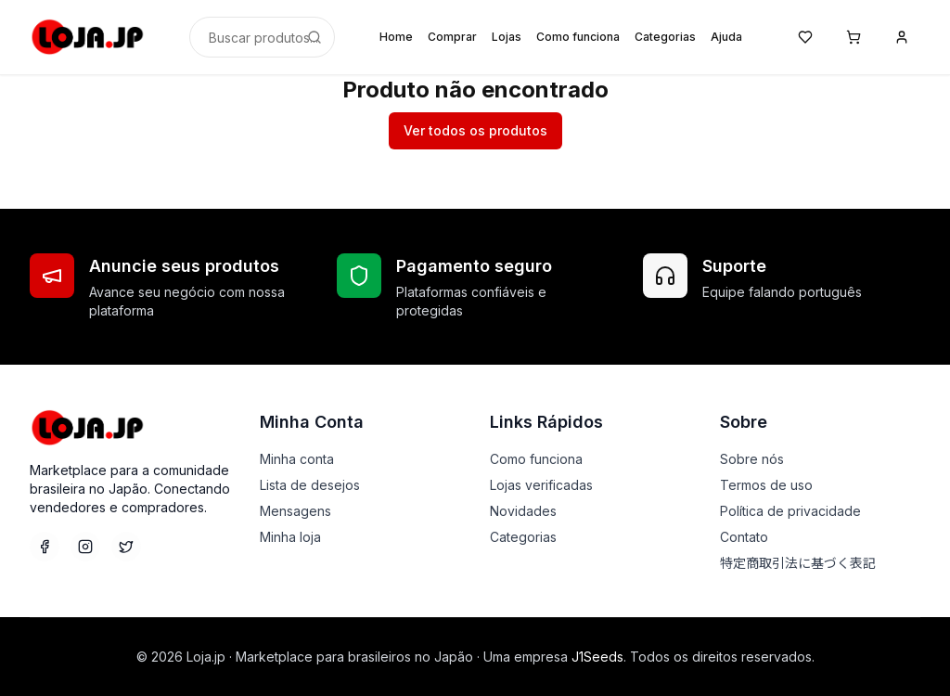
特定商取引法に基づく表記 (798, 563)
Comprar (452, 37)
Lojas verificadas (541, 485)
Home (396, 37)
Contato (744, 537)
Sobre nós (752, 459)
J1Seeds (597, 656)
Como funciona (578, 37)
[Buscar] (314, 37)
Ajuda (726, 37)
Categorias (665, 37)
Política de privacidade (790, 511)
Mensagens (295, 511)
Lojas (506, 37)
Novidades (523, 511)
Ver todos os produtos (475, 130)
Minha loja (290, 537)
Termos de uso (766, 485)
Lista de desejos (310, 485)
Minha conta (297, 459)
